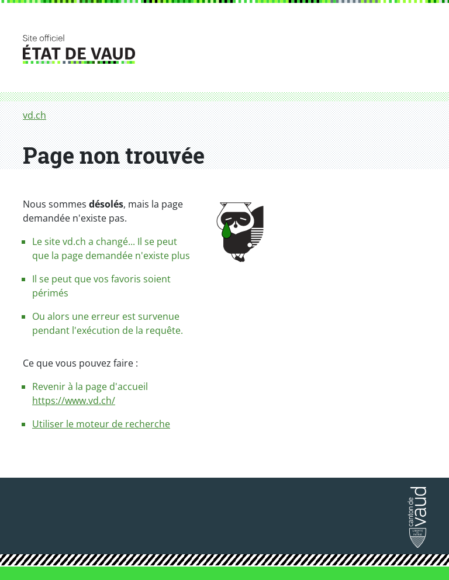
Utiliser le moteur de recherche (101, 423)
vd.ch (34, 115)
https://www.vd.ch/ (73, 400)
